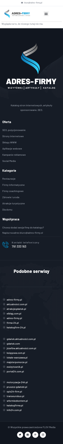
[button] (46, 13)
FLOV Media (49, 427)
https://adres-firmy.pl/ (31, 100)
